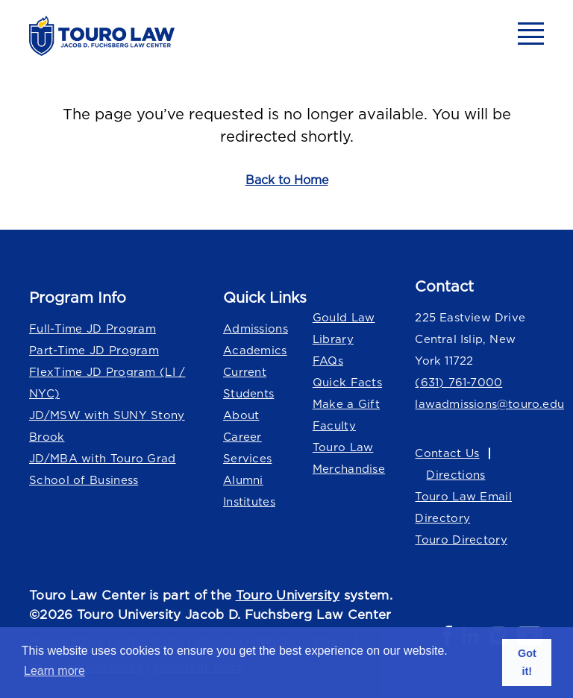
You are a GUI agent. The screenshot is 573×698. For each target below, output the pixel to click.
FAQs (328, 360)
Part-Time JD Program (94, 350)
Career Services (247, 447)
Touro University (288, 595)
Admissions (255, 328)
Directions (455, 474)
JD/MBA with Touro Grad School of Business (102, 469)
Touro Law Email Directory (463, 507)
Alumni (243, 480)
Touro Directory (461, 539)
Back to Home (286, 179)
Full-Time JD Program (92, 328)
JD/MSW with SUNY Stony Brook (107, 426)
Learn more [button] (54, 670)
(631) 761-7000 (458, 382)
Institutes (249, 501)
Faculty (334, 425)
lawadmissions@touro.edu (479, 403)
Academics (255, 350)
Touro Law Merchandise (349, 458)
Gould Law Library (344, 328)
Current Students (248, 382)
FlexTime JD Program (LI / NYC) (107, 382)
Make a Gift (346, 403)
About (241, 415)
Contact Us (447, 453)
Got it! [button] (527, 662)
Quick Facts (347, 382)
